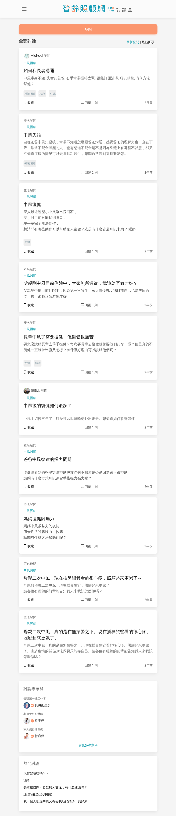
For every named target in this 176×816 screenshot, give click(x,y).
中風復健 (32, 204)
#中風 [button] (52, 93)
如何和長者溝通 (39, 71)
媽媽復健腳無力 (39, 519)
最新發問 (132, 42)
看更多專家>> (88, 745)
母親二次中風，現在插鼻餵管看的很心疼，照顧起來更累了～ (83, 578)
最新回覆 (148, 42)
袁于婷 (34, 720)
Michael (34, 55)
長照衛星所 (37, 705)
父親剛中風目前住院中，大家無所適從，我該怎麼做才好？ (81, 283)
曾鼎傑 (34, 736)
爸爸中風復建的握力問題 (48, 459)
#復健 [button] (37, 363)
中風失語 (32, 135)
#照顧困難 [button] (29, 93)
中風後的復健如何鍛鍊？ (48, 406)
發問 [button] (88, 29)
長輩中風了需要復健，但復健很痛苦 (59, 337)
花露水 (32, 390)
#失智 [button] (42, 93)
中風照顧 (30, 63)
